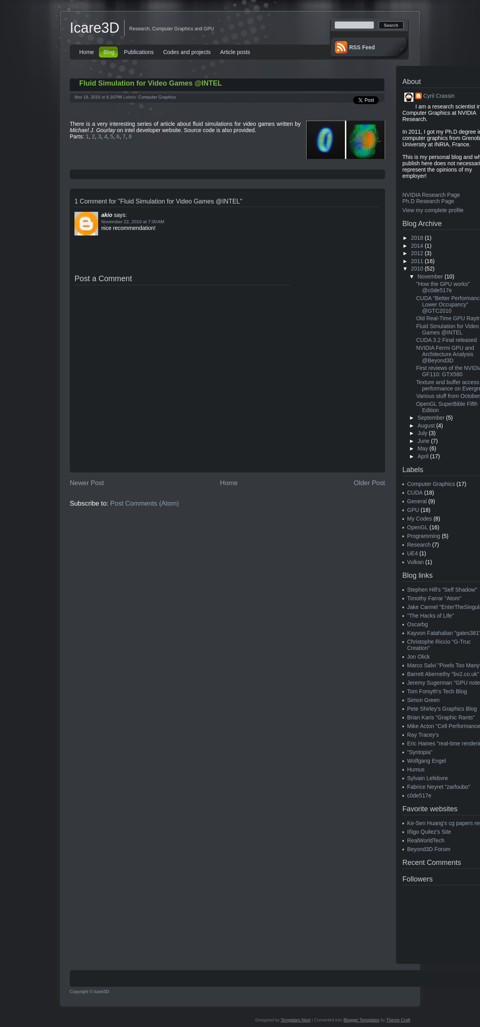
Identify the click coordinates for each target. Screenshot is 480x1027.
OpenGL (417, 527)
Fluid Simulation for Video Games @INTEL (150, 83)
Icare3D (94, 28)
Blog (108, 52)
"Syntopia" (419, 752)
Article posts (235, 52)
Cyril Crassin (438, 96)
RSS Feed (362, 47)
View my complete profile (432, 210)
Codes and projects (187, 52)
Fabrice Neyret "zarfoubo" (438, 787)
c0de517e (419, 795)
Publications (139, 52)
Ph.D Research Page (428, 201)
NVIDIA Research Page (431, 195)
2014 (417, 246)
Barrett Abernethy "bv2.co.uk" (443, 674)
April (422, 456)
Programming (423, 536)
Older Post (369, 483)
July (422, 433)
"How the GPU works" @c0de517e (443, 287)
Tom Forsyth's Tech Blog (437, 691)
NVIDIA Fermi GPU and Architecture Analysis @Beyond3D (445, 354)
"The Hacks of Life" (430, 615)
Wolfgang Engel (426, 761)
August (426, 425)
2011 (417, 261)
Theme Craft (398, 1020)
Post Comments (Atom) (144, 503)
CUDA (415, 492)
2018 (417, 238)
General (417, 501)
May (422, 448)
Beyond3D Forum (428, 849)
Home (86, 52)
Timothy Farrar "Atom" (434, 598)
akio (106, 215)
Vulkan (415, 562)
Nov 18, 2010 (87, 97)
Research (419, 545)
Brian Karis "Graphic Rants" (441, 717)
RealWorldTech (426, 840)
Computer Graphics (157, 97)
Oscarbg (417, 624)
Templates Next (296, 1020)
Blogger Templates (361, 1020)
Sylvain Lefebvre (427, 778)
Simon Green (423, 700)
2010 (417, 268)
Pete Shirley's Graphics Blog (442, 709)
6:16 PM (114, 97)
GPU (413, 510)
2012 (417, 253)
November (430, 276)
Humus (415, 769)
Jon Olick (418, 657)
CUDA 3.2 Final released (446, 340)
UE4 (412, 553)
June (423, 441)
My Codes (419, 518)
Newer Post (87, 483)
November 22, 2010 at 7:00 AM (132, 221)
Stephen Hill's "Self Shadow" (442, 589)
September (430, 418)
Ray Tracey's (423, 735)
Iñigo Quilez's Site (429, 832)
